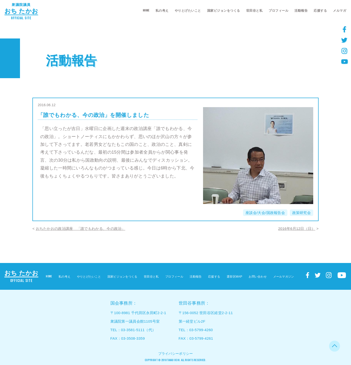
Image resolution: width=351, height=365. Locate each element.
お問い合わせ (258, 276)
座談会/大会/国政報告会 (265, 213)
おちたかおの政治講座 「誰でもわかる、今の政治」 (80, 228)
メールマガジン (283, 276)
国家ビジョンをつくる (223, 10)
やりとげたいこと (188, 10)
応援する (320, 10)
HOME (146, 10)
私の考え (162, 10)
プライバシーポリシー (175, 354)
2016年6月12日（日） (296, 228)
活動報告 (301, 10)
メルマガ (339, 10)
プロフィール (278, 10)
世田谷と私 (254, 10)
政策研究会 (301, 213)
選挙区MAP (234, 276)
